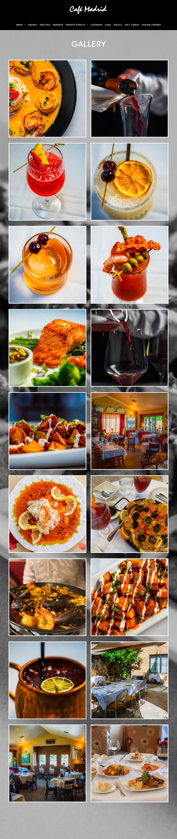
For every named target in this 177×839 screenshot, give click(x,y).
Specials (45, 24)
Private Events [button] (77, 24)
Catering (96, 24)
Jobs (108, 24)
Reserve (58, 24)
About (118, 24)
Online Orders (151, 24)
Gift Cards (132, 24)
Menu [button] (21, 24)
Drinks (32, 24)
